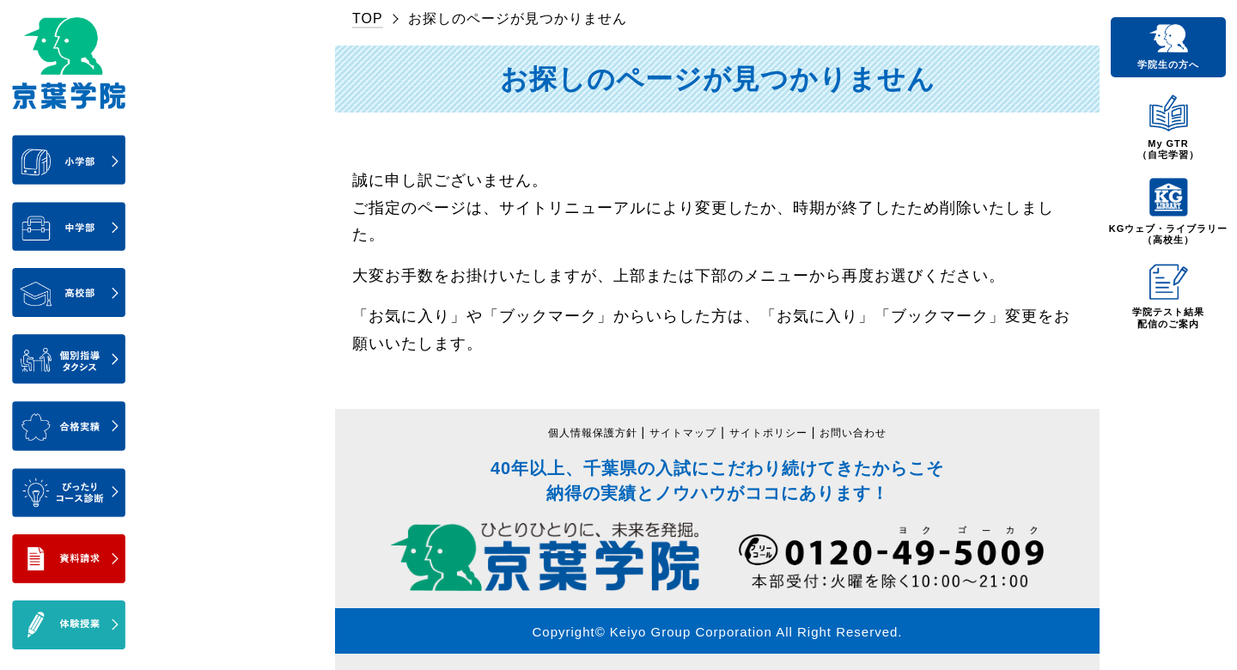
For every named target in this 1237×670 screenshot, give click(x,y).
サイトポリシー (775, 432)
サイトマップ (678, 432)
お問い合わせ (871, 432)
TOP (367, 18)
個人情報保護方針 (576, 432)
